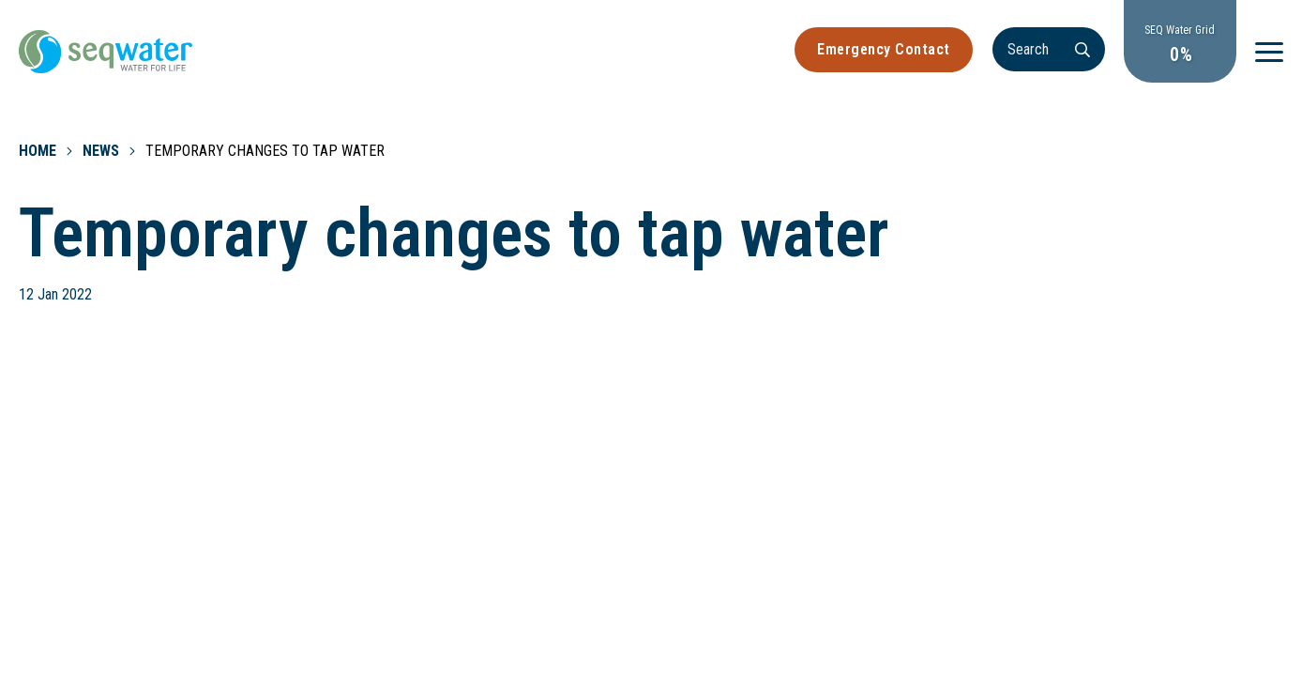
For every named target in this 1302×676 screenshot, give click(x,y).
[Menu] (1269, 51)
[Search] (1048, 49)
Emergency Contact (883, 49)
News (101, 151)
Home (37, 151)
